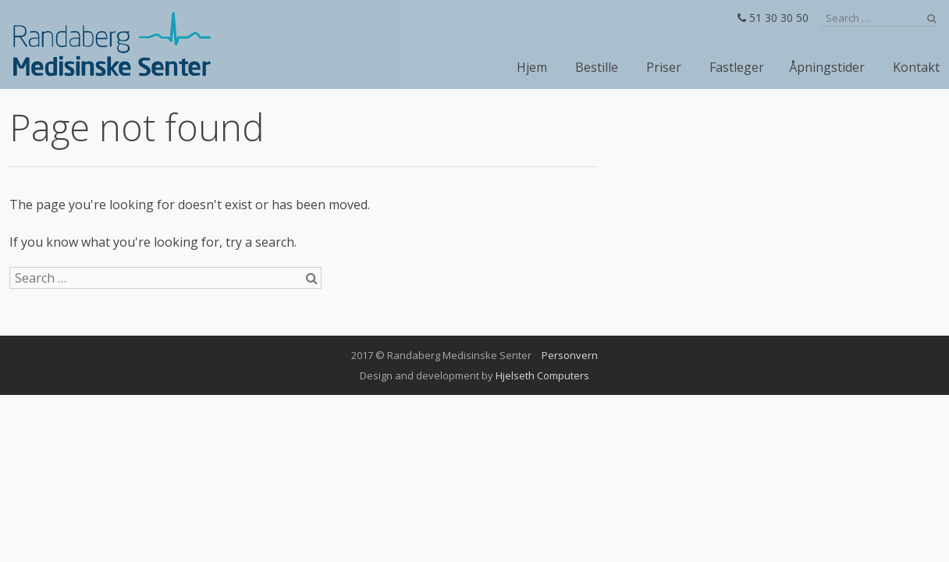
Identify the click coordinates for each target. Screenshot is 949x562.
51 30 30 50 (773, 17)
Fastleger (736, 67)
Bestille (596, 67)
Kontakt (916, 67)
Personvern (570, 355)
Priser (663, 67)
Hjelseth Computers (542, 375)
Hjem (532, 67)
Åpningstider (827, 67)
